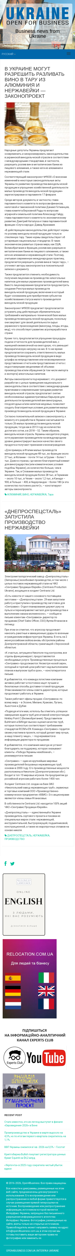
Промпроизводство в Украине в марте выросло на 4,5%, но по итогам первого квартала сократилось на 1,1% (35, 1136)
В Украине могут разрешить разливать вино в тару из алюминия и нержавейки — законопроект (34, 82)
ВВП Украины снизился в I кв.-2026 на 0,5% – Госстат (34, 1147)
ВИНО (25, 494)
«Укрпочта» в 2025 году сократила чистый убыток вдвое (33, 1167)
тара (50, 494)
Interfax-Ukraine (48, 1250)
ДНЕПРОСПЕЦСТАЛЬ (19, 835)
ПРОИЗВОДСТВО (15, 839)
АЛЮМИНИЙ (14, 494)
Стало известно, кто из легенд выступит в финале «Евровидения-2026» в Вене (33, 1123)
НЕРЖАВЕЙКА (38, 494)
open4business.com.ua (20, 1250)
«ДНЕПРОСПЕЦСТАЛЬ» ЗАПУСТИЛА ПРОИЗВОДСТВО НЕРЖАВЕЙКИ (33, 520)
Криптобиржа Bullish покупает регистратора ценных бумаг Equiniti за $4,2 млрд (35, 1156)
